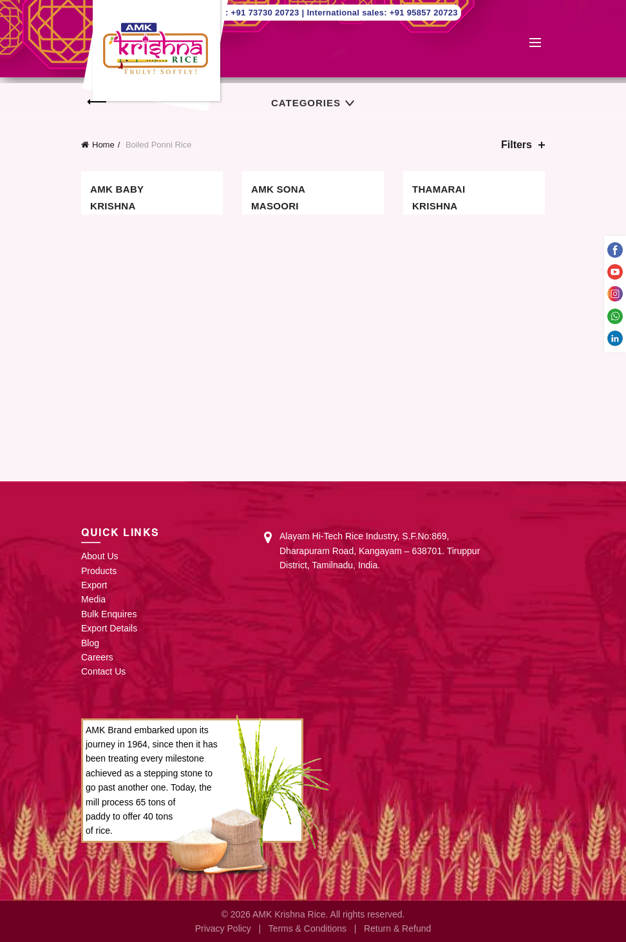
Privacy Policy (223, 928)
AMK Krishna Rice (289, 914)
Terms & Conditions (307, 928)
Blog (90, 643)
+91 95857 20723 (424, 12)
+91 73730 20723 (266, 12)
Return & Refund (397, 928)
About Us (100, 556)
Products (99, 571)
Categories (306, 102)
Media (93, 599)
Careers (97, 657)
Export (94, 585)
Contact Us (103, 671)
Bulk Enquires (109, 614)
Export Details (109, 628)
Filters (516, 144)
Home (103, 144)
